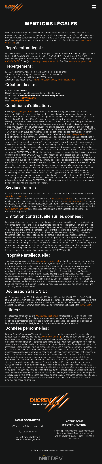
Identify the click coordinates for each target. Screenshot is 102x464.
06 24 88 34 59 (12, 61)
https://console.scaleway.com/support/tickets (55, 80)
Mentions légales (67, 450)
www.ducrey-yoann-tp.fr (80, 61)
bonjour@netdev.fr (20, 100)
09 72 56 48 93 (29, 98)
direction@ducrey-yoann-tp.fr (44, 61)
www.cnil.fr (85, 305)
